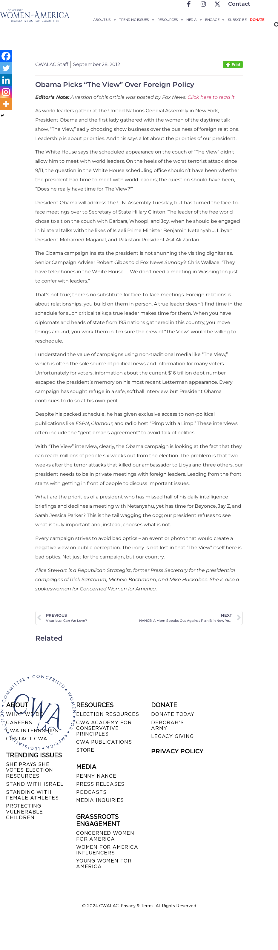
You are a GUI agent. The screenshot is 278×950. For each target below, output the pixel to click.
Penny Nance (96, 776)
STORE (85, 750)
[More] (6, 104)
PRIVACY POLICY (177, 751)
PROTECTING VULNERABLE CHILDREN (24, 811)
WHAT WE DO (25, 714)
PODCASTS (91, 792)
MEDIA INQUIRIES (100, 800)
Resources (170, 20)
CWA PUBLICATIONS (104, 742)
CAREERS (19, 722)
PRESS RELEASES (100, 784)
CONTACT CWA (26, 739)
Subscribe (237, 20)
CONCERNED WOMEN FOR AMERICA (105, 836)
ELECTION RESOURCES (107, 714)
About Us (104, 20)
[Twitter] (6, 68)
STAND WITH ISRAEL (35, 784)
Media (194, 20)
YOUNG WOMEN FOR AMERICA (104, 863)
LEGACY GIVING (172, 736)
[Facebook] (6, 56)
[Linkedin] (6, 80)
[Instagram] (6, 92)
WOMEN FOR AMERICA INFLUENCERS (107, 850)
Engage (214, 20)
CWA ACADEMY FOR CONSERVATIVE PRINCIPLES (104, 728)
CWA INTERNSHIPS (32, 730)
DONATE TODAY (172, 714)
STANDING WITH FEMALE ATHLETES (32, 795)
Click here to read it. (212, 97)
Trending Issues (136, 20)
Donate (257, 20)
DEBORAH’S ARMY (167, 725)
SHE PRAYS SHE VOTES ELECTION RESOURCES (29, 770)
